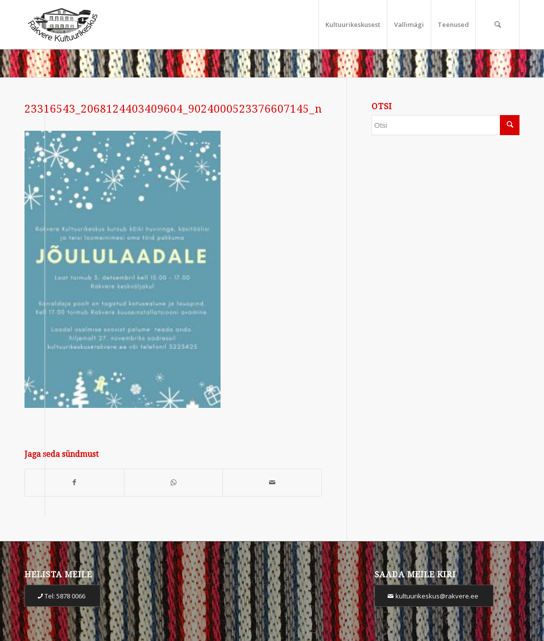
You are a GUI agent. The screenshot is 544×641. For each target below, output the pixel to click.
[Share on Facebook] (74, 482)
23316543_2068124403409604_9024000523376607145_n (173, 109)
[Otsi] (497, 24)
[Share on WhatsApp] (173, 482)
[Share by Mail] (272, 482)
